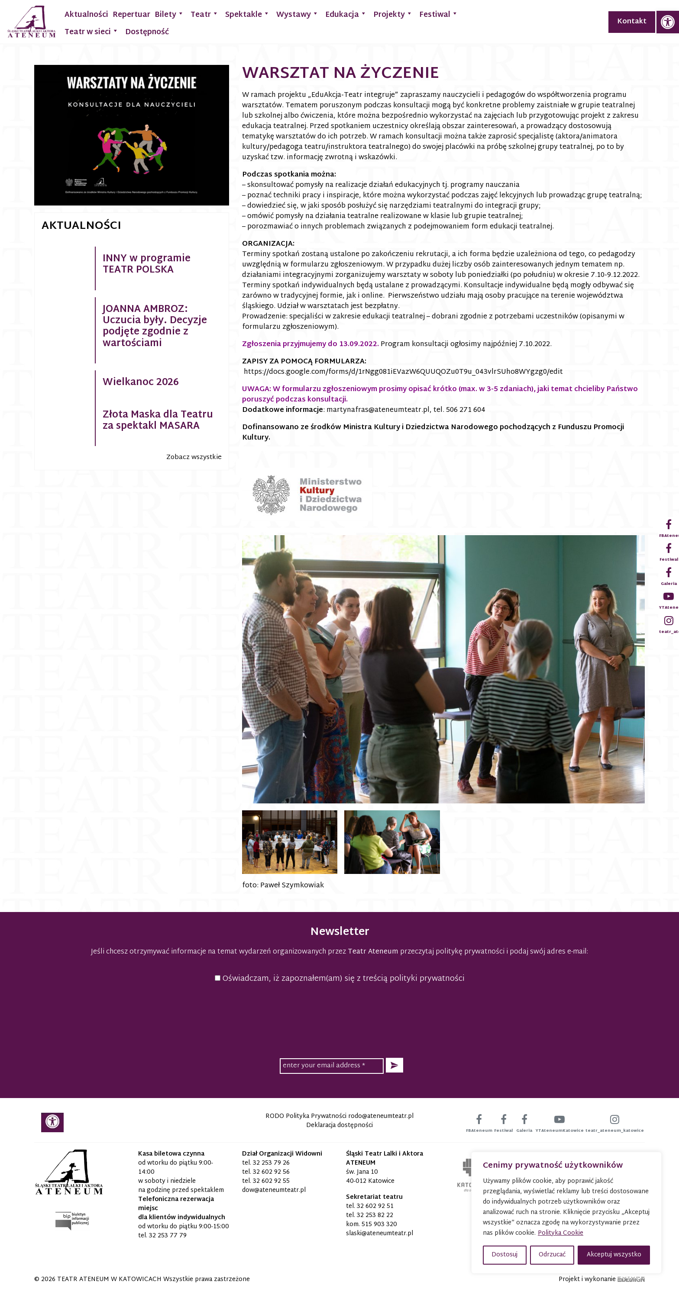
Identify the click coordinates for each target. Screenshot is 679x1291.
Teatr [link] (205, 14)
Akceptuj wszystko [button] (614, 1254)
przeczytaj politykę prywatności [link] (452, 952)
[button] (394, 1065)
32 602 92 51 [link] (375, 1206)
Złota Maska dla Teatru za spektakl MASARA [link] (158, 421)
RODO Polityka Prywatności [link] (305, 1116)
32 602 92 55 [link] (271, 1181)
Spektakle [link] (247, 14)
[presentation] (339, 1019)
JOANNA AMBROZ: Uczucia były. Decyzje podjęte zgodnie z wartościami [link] (155, 327)
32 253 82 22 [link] (375, 1215)
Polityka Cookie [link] (560, 1233)
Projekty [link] (393, 14)
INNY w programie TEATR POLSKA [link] (147, 264)
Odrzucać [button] (552, 1254)
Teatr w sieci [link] (92, 31)
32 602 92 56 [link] (271, 1172)
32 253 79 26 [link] (271, 1163)
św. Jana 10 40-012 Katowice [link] (370, 1177)
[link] (667, 22)
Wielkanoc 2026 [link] (141, 383)
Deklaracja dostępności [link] (339, 1125)
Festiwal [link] (438, 14)
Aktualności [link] (86, 15)
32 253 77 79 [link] (168, 1235)
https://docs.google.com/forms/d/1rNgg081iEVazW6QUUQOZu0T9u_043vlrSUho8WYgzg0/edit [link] (403, 372)
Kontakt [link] (632, 22)
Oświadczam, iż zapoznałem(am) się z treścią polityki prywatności (340, 979)
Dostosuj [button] (504, 1254)
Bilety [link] (169, 14)
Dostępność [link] (147, 32)
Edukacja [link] (346, 14)
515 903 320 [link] (379, 1224)
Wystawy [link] (297, 14)
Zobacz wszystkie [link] (194, 457)
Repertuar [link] (131, 15)
